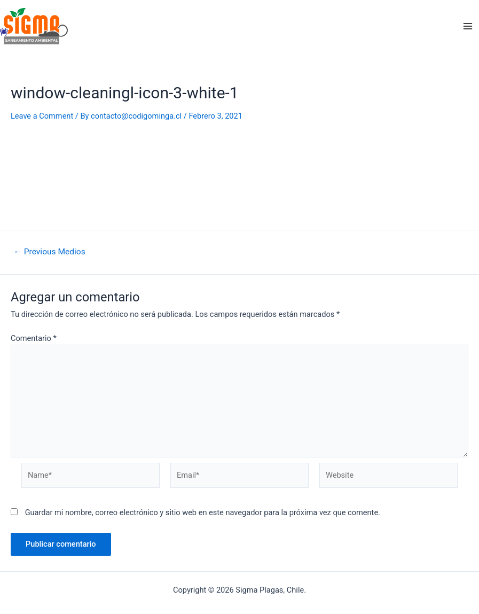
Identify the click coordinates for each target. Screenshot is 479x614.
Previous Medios (49, 252)
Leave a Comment (42, 116)
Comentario (34, 338)
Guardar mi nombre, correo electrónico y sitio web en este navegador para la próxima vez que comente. (202, 512)
